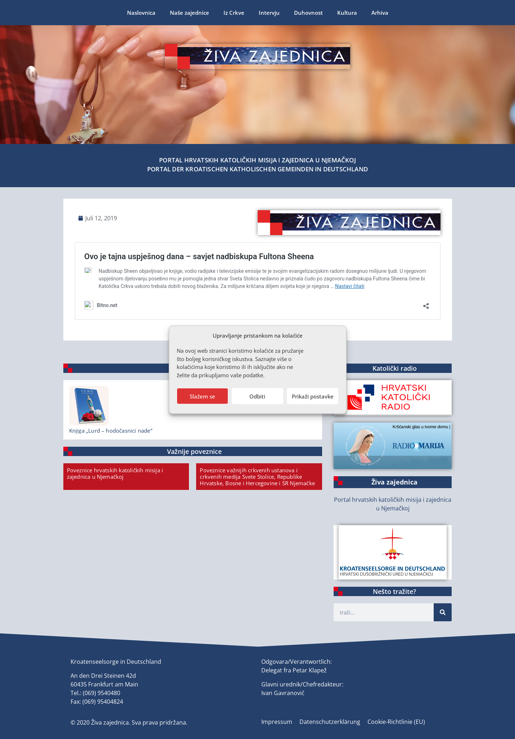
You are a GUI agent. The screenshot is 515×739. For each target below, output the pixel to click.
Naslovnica (141, 12)
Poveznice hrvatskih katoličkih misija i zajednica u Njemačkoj (115, 473)
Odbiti (257, 396)
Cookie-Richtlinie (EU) (396, 721)
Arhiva (379, 12)
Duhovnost (308, 12)
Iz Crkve (233, 12)
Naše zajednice (189, 12)
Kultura (347, 12)
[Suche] (443, 612)
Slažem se (202, 396)
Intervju (269, 12)
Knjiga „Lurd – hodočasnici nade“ (110, 430)
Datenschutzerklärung (329, 721)
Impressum (276, 721)
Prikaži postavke (313, 396)
